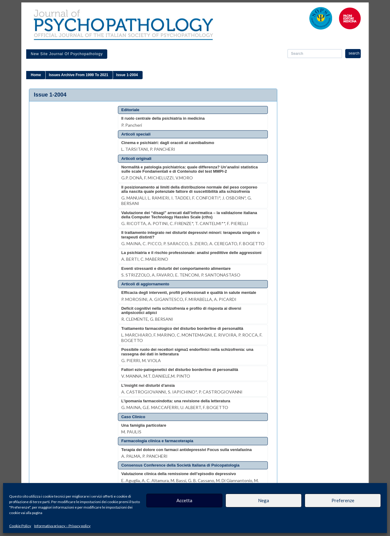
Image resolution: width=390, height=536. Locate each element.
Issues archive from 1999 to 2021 (78, 75)
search (354, 53)
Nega (263, 500)
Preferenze (343, 500)
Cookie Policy (20, 526)
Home (36, 75)
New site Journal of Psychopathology (67, 54)
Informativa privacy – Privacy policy (62, 526)
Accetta (184, 500)
